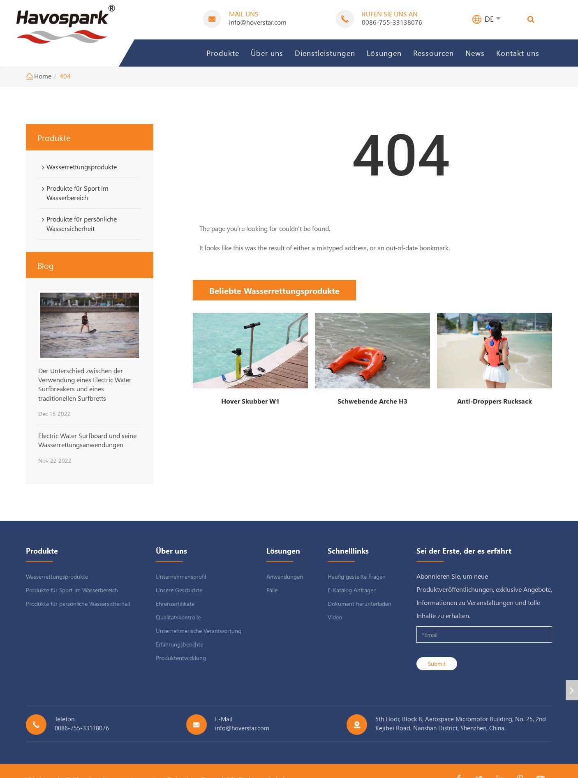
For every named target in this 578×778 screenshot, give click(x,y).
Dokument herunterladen (359, 603)
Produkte (222, 53)
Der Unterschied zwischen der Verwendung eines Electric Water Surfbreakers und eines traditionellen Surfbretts (85, 384)
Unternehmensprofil (181, 576)
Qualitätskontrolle (178, 617)
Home (42, 76)
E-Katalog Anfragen (352, 590)
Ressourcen (433, 53)
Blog (45, 265)
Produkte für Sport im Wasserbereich (74, 193)
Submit (437, 663)
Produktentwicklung (181, 658)
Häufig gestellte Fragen (357, 576)
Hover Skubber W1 (250, 401)
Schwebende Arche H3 (372, 401)
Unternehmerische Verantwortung (198, 631)
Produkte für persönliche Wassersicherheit (78, 224)
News (475, 53)
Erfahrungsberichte (179, 644)
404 (65, 76)
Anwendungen (284, 576)
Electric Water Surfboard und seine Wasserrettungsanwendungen (87, 440)
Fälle (271, 590)
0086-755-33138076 (392, 22)
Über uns (267, 53)
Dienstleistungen (325, 53)
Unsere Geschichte (179, 590)
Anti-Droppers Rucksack (494, 401)
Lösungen (384, 53)
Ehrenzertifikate (175, 603)
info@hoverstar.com (258, 22)
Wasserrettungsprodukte (78, 166)
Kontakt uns (517, 53)
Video (335, 617)
